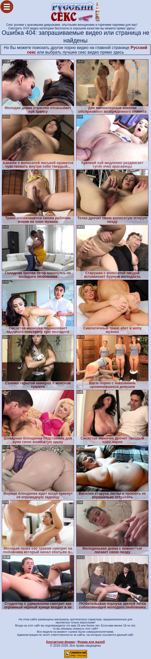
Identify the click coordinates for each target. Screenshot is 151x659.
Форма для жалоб (91, 642)
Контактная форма (60, 642)
